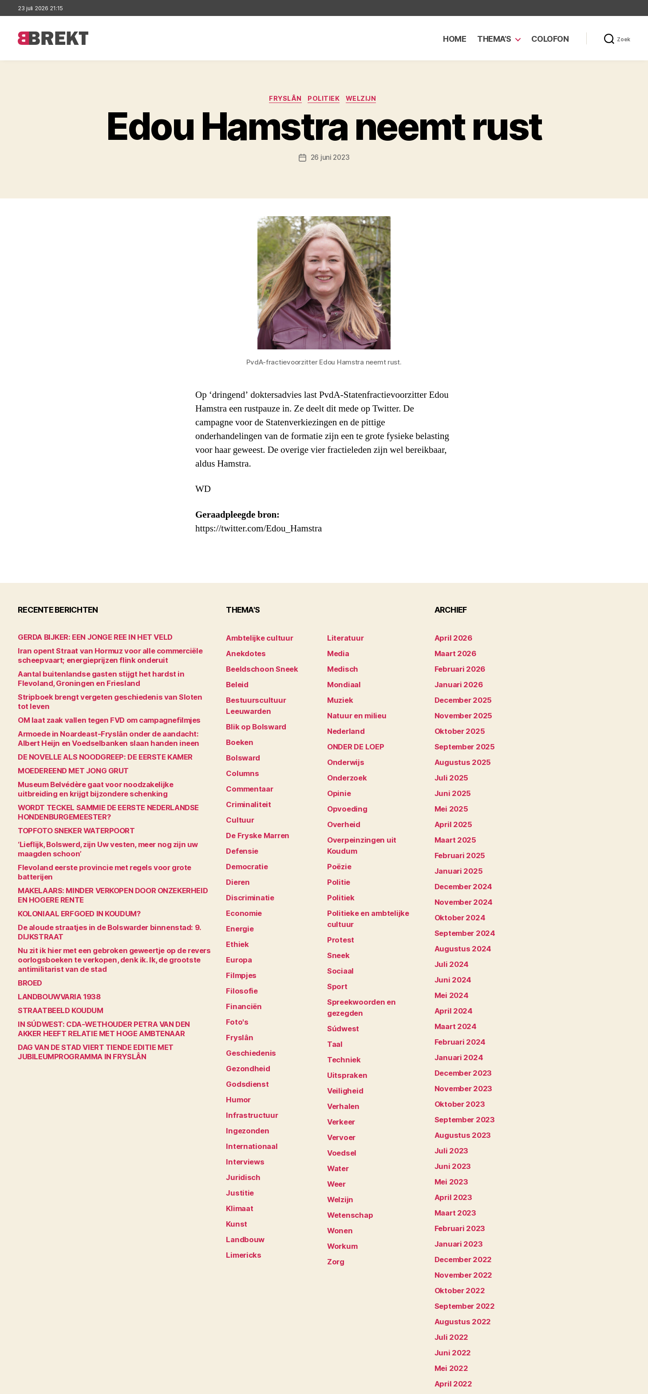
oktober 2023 (456, 1052)
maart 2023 (452, 1148)
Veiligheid (342, 1010)
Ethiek (235, 900)
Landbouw (242, 1162)
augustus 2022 (458, 1244)
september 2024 (461, 900)
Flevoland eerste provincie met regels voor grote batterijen (107, 860)
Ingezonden (244, 1065)
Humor (236, 1038)
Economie (241, 873)
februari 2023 (456, 1162)
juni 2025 (450, 776)
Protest (339, 887)
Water (336, 1079)
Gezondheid (244, 1010)
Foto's (235, 969)
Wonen (338, 1134)
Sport (335, 928)
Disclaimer (543, 1383)
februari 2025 (456, 832)
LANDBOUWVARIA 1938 (53, 980)
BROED (29, 966)
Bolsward (240, 735)
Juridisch (240, 1107)
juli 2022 (448, 1258)
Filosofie (239, 942)
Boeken (237, 721)
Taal (333, 969)
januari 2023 (455, 1176)
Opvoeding (343, 790)
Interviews (242, 1093)
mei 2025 (449, 790)
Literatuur (342, 639)
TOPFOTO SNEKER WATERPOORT (69, 823)
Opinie (337, 776)
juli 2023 (448, 1093)
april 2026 (450, 639)
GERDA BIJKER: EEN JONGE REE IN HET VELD (84, 639)
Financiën (241, 955)
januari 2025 (455, 845)
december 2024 (460, 859)
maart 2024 (452, 983)
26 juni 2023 (330, 158)
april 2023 (450, 1134)
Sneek (337, 900)
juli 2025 (448, 763)
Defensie (240, 818)
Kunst (235, 1148)
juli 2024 (449, 928)
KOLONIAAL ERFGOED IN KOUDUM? (70, 897)
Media (336, 653)
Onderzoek (344, 763)
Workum (340, 1148)
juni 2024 (450, 942)
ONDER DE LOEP (352, 735)
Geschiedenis (247, 997)
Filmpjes (239, 928)
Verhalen (341, 1024)
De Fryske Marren (253, 804)
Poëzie (337, 832)
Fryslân (283, 100)
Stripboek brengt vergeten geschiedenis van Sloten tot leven (110, 699)
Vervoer (339, 1052)
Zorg (334, 1162)
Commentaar (246, 763)
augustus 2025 (458, 749)
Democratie (244, 832)
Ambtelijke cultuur (254, 639)
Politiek (324, 100)
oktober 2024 (456, 887)
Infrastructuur (248, 1052)
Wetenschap (347, 1121)
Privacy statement (602, 1383)
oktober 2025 (456, 721)
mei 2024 (449, 955)
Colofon (550, 39)
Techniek (341, 983)
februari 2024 (456, 997)
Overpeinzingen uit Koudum (369, 818)
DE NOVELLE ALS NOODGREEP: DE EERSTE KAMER (94, 749)
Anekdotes (243, 653)
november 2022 (459, 1203)
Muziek (338, 694)
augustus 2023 (458, 1079)
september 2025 (460, 735)
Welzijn (366, 100)
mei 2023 (449, 1121)
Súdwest (341, 955)
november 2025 (459, 708)
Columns (240, 749)
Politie (337, 845)
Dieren (236, 845)
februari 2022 (456, 1327)
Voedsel (339, 1065)
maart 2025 (452, 818)
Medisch (340, 666)
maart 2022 (452, 1313)
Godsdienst (244, 1024)
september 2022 (460, 1231)
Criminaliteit (245, 776)
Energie (237, 887)
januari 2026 (455, 680)
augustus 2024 (458, 914)
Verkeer (339, 1038)
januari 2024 (455, 1010)
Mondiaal (341, 680)
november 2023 (459, 1038)
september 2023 (460, 1065)
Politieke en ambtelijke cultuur (373, 873)
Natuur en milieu (352, 708)
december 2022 (460, 1189)
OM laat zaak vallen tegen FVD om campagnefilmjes (96, 713)
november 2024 (459, 873)
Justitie (237, 1121)
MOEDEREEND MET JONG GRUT (66, 763)
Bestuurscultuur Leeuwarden (271, 694)
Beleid (235, 680)
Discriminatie (247, 859)
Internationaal (247, 1079)
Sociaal (338, 914)
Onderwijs (343, 749)
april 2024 (450, 969)
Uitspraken (344, 997)
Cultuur (237, 790)
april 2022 (450, 1299)
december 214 (457, 1341)
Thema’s (494, 39)
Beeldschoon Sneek (256, 666)
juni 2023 (450, 1107)
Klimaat (238, 1134)
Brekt (50, 1383)
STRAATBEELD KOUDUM (55, 994)
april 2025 (450, 804)
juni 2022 (450, 1272)
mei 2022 (449, 1286)
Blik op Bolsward (251, 708)
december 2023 (460, 1024)
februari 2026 (456, 666)
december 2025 (460, 694)
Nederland (343, 721)
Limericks (241, 1176)
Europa (237, 914)
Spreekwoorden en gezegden (372, 942)
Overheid (341, 804)
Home (454, 39)
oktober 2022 (456, 1217)
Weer (335, 1093)
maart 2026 (452, 653)
